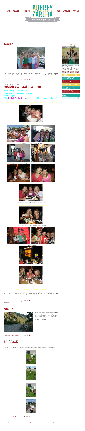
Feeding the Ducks (11, 342)
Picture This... (9, 309)
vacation (8, 302)
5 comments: (17, 79)
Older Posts (55, 422)
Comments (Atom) (12, 424)
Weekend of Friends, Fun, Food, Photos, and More (22, 86)
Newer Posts (6, 422)
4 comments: (17, 335)
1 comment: (17, 416)
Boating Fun (8, 44)
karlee (8, 417)
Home (31, 422)
